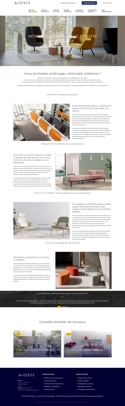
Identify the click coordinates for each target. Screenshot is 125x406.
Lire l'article (19, 354)
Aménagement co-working (85, 383)
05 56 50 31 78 (107, 3)
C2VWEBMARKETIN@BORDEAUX (79, 402)
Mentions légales (57, 402)
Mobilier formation (83, 381)
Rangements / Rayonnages (51, 386)
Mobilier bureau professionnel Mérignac (67, 396)
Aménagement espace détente (86, 389)
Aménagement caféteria (84, 386)
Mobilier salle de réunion (85, 378)
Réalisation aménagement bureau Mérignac (91, 396)
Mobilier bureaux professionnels (53, 378)
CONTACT (64, 307)
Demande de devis (89, 3)
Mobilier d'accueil (49, 389)
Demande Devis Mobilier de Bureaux (28, 390)
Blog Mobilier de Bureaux (68, 3)
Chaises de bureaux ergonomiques (54, 383)
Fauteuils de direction (50, 381)
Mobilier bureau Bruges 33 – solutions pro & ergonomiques (38, 396)
